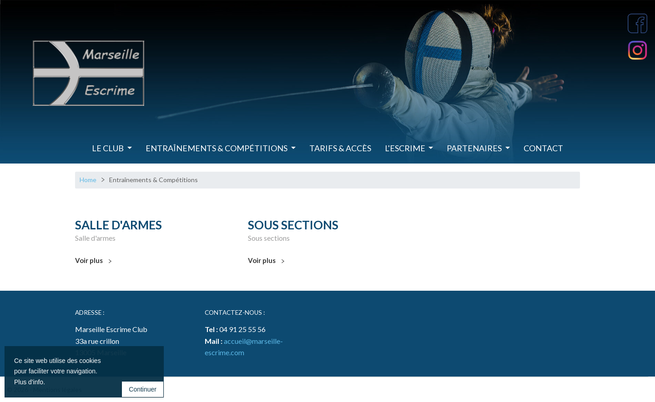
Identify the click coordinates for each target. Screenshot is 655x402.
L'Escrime (406, 148)
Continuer (142, 389)
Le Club (108, 148)
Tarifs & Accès (340, 148)
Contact (543, 148)
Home (88, 180)
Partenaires (475, 148)
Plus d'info (28, 382)
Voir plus (93, 260)
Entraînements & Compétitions (217, 148)
